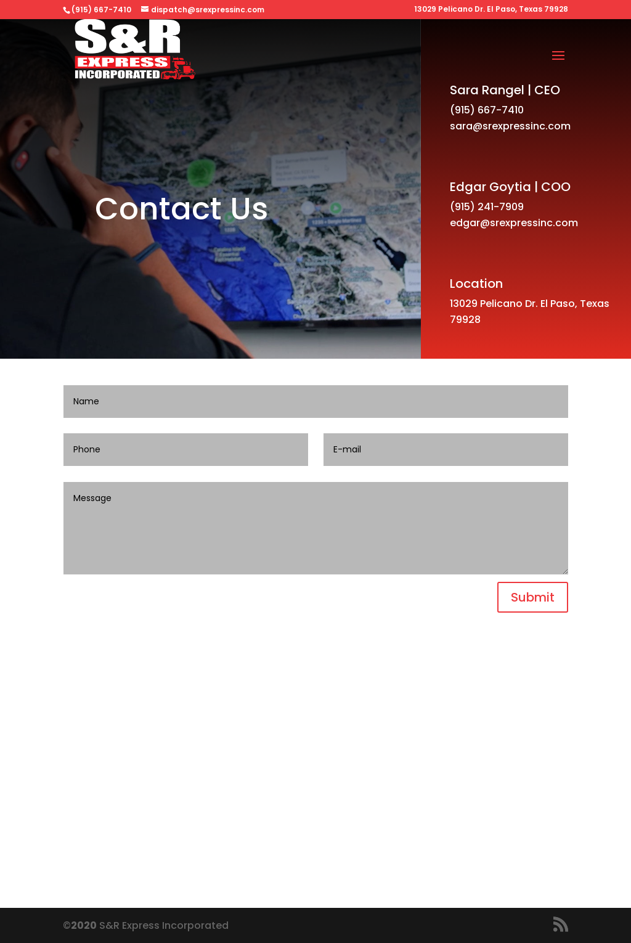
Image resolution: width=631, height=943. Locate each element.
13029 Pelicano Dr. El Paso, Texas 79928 (491, 10)
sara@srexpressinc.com (510, 126)
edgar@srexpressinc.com (514, 223)
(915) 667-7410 (487, 110)
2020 (84, 925)
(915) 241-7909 (487, 207)
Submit (533, 597)
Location (476, 283)
